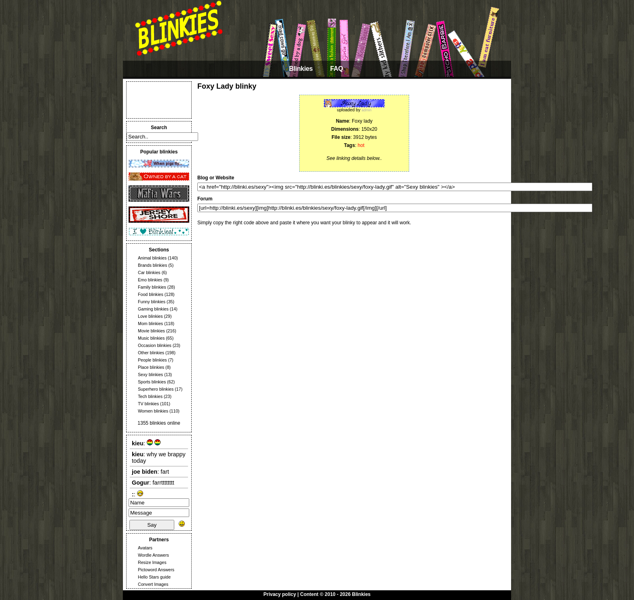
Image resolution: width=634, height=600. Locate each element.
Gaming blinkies (153, 308)
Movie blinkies (151, 330)
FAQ (336, 68)
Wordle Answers (153, 555)
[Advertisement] (159, 100)
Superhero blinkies (155, 389)
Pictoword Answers (156, 569)
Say (151, 525)
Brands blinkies (152, 265)
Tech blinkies (150, 396)
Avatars (145, 547)
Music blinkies (151, 338)
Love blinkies (150, 316)
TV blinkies (148, 403)
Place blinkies (151, 367)
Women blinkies (153, 411)
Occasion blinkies (154, 345)
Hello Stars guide (154, 576)
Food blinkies (150, 294)
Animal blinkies (152, 257)
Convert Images (153, 584)
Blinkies (301, 68)
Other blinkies (151, 352)
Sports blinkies (152, 381)
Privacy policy (280, 594)
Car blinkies (149, 272)
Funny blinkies (151, 301)
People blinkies (152, 359)
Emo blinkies (150, 279)
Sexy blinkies (150, 374)
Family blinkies (152, 287)
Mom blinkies (150, 323)
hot (361, 145)
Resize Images (152, 562)
